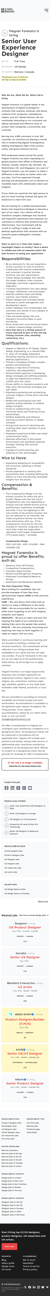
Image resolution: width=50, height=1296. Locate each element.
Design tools (8, 1266)
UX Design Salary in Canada (16, 893)
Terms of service (31, 1266)
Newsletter (28, 1263)
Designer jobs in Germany (13, 1215)
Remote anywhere (10, 1150)
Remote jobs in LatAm (12, 1166)
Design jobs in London (11, 1178)
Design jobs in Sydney (11, 1187)
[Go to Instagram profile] (38, 1287)
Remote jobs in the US (11, 1157)
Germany (29, 1033)
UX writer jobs (10, 872)
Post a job (9, 1246)
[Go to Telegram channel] (47, 1287)
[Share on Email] (30, 788)
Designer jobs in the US (12, 1202)
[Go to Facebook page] (29, 1287)
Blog (4, 1260)
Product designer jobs (14, 855)
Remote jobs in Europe (12, 1153)
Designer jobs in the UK (12, 1205)
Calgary (20, 1092)
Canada (29, 71)
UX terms (6, 1269)
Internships (32, 1132)
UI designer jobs (11, 864)
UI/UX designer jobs (13, 851)
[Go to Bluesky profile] (42, 1287)
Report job (43, 901)
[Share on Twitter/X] (18, 788)
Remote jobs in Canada (12, 1163)
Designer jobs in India (11, 1211)
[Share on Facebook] (6, 788)
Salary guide (8, 1263)
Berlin (20, 1033)
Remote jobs (32, 1126)
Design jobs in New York (12, 1181)
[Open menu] (46, 10)
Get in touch (29, 1260)
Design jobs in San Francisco (14, 1184)
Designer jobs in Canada (12, 1208)
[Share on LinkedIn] (12, 788)
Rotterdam (18, 1062)
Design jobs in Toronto (12, 1190)
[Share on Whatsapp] (24, 788)
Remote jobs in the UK (12, 1160)
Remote (18, 71)
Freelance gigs (33, 1129)
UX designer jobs (11, 859)
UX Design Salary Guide (14, 889)
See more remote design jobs (32, 915)
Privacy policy (30, 1269)
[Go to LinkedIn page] (34, 1287)
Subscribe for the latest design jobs (25, 766)
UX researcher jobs (12, 868)
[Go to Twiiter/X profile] (25, 1287)
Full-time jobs (33, 1123)
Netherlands (31, 1062)
